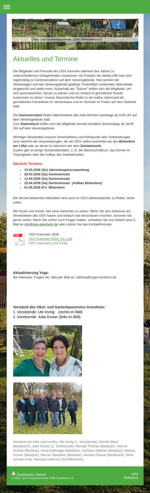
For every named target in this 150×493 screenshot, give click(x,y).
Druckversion (23, 474)
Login (134, 473)
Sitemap (41, 474)
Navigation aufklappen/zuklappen (75, 6)
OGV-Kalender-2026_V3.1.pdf (50, 239)
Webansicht (131, 477)
